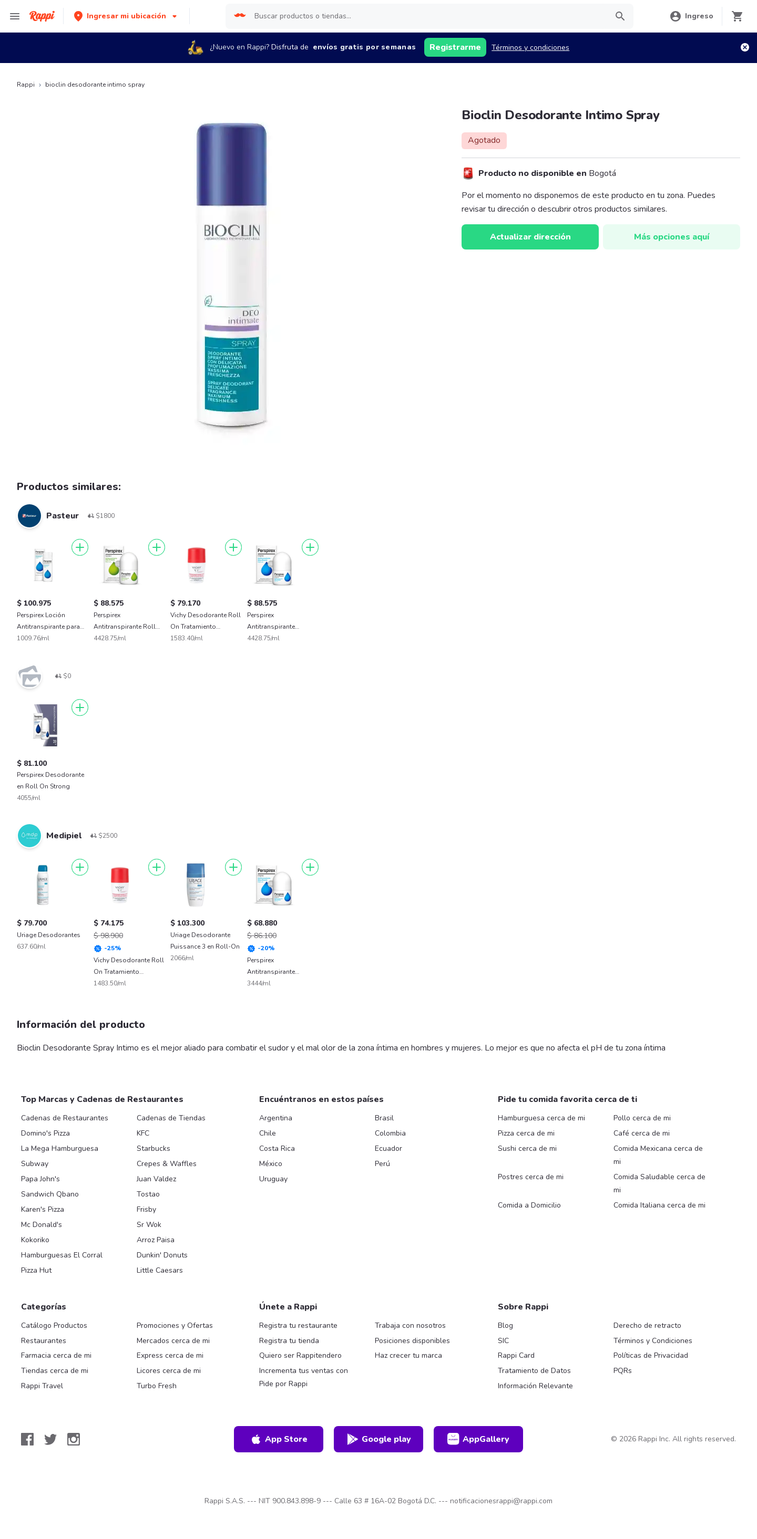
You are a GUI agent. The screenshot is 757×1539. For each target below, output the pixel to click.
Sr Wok (149, 1225)
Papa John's (40, 1179)
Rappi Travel (42, 1386)
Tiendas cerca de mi (54, 1371)
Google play (378, 1439)
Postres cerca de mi (531, 1177)
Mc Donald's (41, 1225)
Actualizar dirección (530, 237)
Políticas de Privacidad (650, 1355)
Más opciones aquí (671, 237)
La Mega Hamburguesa (59, 1148)
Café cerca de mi (641, 1133)
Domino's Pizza (45, 1133)
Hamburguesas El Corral (62, 1255)
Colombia (390, 1133)
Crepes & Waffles (167, 1164)
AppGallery (478, 1439)
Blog (505, 1325)
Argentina (275, 1118)
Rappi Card (516, 1355)
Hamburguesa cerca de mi (541, 1118)
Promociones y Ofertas (175, 1325)
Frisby (146, 1209)
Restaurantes (43, 1341)
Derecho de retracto (647, 1325)
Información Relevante (535, 1386)
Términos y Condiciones (652, 1341)
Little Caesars (160, 1270)
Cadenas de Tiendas (171, 1118)
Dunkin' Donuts (162, 1255)
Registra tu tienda (289, 1341)
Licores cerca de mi (169, 1371)
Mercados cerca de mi (173, 1341)
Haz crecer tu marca (408, 1355)
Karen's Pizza (42, 1209)
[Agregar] (79, 547)
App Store (279, 1439)
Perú (382, 1164)
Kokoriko (35, 1240)
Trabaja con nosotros (410, 1325)
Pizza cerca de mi (526, 1133)
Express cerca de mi (170, 1355)
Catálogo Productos (54, 1325)
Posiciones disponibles (412, 1341)
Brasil (384, 1118)
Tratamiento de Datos (534, 1371)
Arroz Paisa (156, 1240)
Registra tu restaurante (298, 1325)
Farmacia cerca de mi (56, 1355)
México (270, 1164)
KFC (143, 1133)
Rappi (26, 84)
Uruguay (273, 1179)
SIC (503, 1341)
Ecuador (388, 1148)
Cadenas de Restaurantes (64, 1118)
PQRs (622, 1371)
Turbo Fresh (157, 1386)
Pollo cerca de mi (642, 1118)
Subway (34, 1164)
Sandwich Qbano (50, 1194)
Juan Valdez (156, 1179)
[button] (126, 16)
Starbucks (153, 1148)
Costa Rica (277, 1148)
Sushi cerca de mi (527, 1148)
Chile (267, 1133)
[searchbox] (427, 16)
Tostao (148, 1194)
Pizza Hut (36, 1270)
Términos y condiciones (530, 48)
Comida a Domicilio (529, 1205)
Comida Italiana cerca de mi (659, 1205)
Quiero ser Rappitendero (300, 1355)
